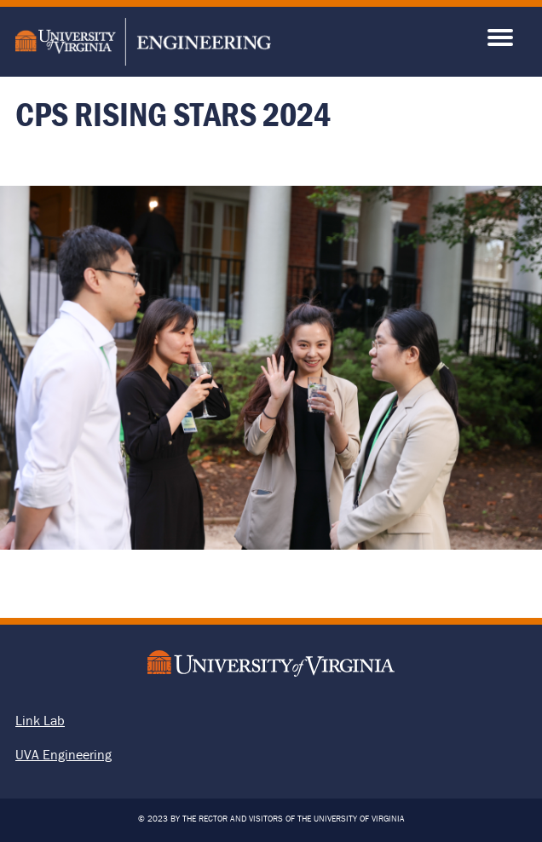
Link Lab (40, 720)
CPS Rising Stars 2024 (173, 114)
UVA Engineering (63, 754)
